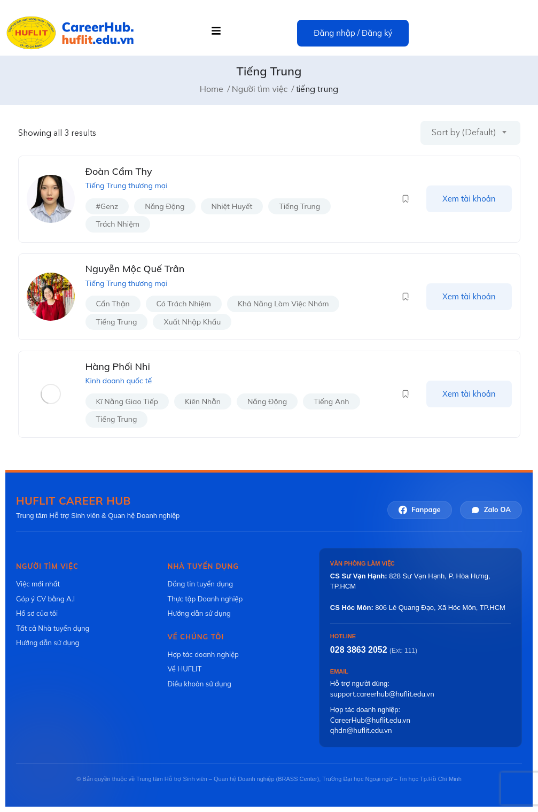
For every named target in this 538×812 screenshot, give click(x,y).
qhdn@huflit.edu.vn (361, 730)
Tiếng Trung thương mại (126, 185)
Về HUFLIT (184, 668)
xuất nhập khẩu (192, 322)
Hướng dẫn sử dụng (47, 642)
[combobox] (470, 133)
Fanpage (419, 509)
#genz (107, 206)
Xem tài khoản (469, 199)
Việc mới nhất (38, 583)
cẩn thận (113, 303)
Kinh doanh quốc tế (118, 380)
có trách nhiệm (184, 303)
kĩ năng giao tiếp (127, 401)
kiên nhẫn (203, 401)
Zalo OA (491, 509)
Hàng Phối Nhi (117, 366)
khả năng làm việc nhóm (283, 303)
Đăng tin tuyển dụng (200, 583)
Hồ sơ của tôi (37, 613)
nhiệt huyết (232, 206)
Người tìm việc (260, 88)
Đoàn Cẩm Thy (118, 171)
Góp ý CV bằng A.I (45, 598)
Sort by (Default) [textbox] (464, 132)
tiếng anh (331, 401)
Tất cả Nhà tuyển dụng (52, 628)
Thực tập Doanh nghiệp (205, 598)
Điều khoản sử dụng (199, 683)
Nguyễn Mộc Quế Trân (135, 268)
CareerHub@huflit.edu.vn (370, 720)
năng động (164, 206)
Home (211, 88)
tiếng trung (299, 206)
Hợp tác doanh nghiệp (202, 654)
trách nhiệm (118, 224)
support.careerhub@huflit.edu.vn (382, 694)
